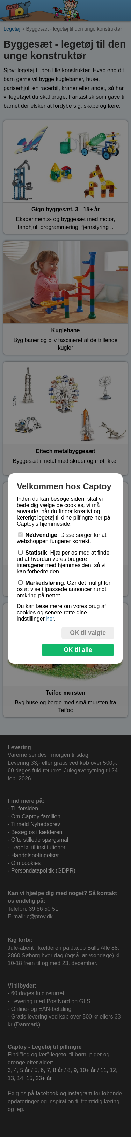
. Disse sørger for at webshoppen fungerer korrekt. (62, 538)
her (50, 619)
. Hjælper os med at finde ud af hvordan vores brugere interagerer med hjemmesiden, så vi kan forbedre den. (63, 562)
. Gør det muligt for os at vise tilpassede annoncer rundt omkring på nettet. (63, 589)
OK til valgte (88, 632)
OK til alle (78, 649)
